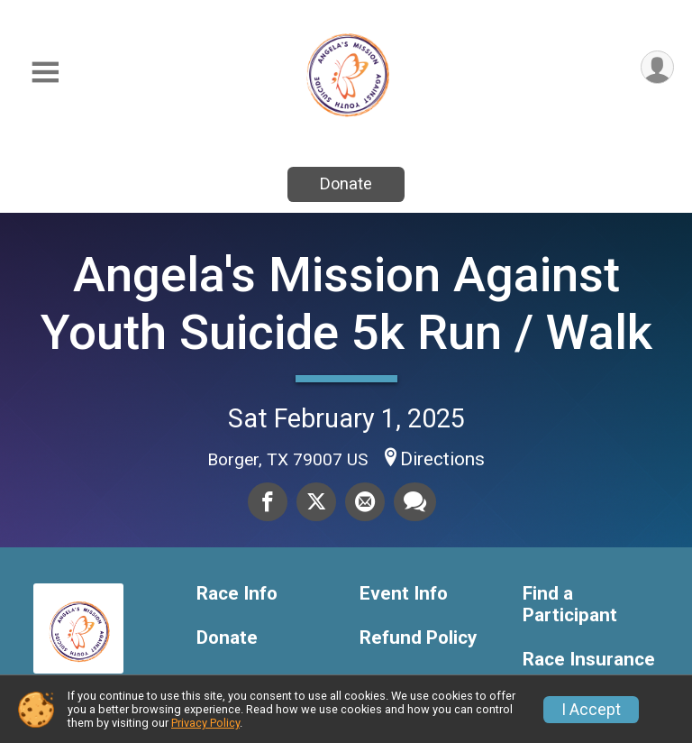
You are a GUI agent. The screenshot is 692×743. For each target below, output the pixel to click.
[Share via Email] (365, 501)
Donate (346, 183)
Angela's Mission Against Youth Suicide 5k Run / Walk (346, 303)
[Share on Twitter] (316, 501)
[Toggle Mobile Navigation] (45, 72)
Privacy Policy (205, 722)
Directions (442, 459)
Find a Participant (570, 604)
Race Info (237, 593)
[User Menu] (657, 67)
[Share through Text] (415, 501)
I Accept (591, 710)
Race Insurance (589, 659)
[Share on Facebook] (267, 501)
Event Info (404, 593)
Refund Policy (418, 638)
